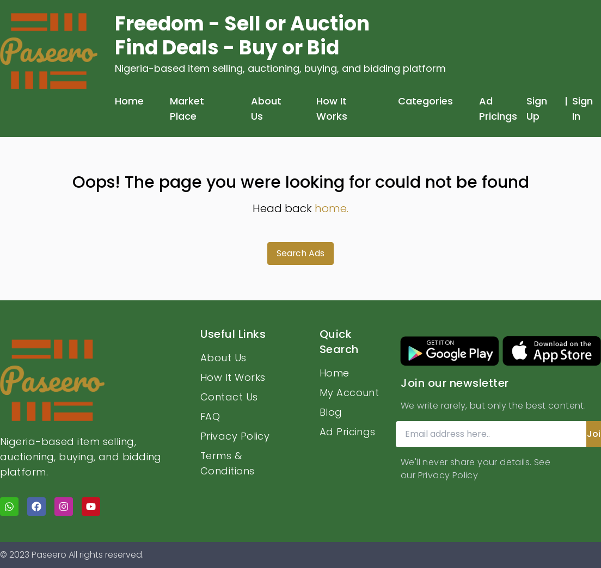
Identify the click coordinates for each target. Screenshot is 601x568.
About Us (266, 108)
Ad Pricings (498, 108)
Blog (331, 412)
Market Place (187, 108)
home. (331, 208)
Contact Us (229, 397)
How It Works (331, 108)
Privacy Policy (234, 436)
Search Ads (301, 253)
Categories (425, 101)
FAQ (210, 416)
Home (129, 101)
